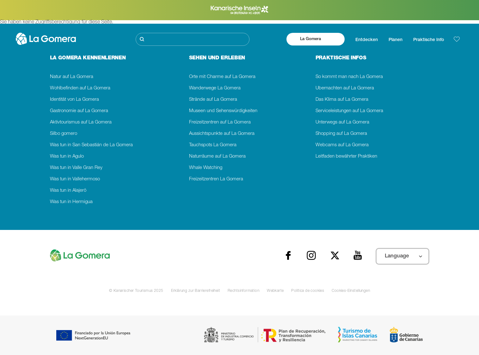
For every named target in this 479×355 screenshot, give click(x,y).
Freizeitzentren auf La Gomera (220, 122)
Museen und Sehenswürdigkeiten (223, 111)
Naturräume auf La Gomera (217, 156)
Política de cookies (307, 291)
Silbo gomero (63, 133)
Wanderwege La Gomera (215, 88)
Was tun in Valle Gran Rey (76, 167)
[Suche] (192, 39)
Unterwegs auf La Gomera (342, 122)
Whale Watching (205, 167)
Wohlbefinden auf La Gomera (80, 88)
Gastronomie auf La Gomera (79, 111)
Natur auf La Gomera (71, 77)
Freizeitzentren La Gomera (216, 179)
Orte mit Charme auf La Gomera (222, 77)
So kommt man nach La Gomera (349, 77)
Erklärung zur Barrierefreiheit (195, 291)
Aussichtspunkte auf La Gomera (222, 133)
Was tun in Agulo (67, 156)
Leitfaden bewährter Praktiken (346, 156)
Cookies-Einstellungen (351, 291)
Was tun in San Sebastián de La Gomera (91, 145)
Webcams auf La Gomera (342, 145)
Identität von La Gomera (74, 99)
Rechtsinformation (243, 291)
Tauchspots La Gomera (212, 145)
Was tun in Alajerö (68, 190)
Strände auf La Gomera (213, 99)
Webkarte (275, 291)
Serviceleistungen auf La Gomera (349, 111)
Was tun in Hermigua (71, 202)
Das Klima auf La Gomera (342, 99)
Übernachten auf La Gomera (345, 88)
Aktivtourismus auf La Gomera (81, 122)
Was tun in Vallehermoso (75, 179)
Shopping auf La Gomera (341, 133)
